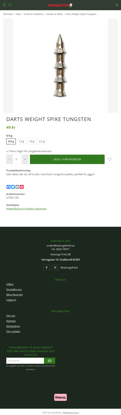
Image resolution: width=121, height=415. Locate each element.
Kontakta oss (14, 289)
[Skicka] (49, 361)
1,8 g (31, 141)
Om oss (10, 315)
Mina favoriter (14, 294)
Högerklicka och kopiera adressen (26, 208)
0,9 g (11, 141)
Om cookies (13, 331)
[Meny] (4, 4)
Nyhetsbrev (13, 326)
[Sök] (10, 4)
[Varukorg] (116, 4)
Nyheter (11, 321)
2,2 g (42, 141)
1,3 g (21, 141)
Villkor (10, 284)
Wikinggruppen (71, 412)
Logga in (11, 300)
